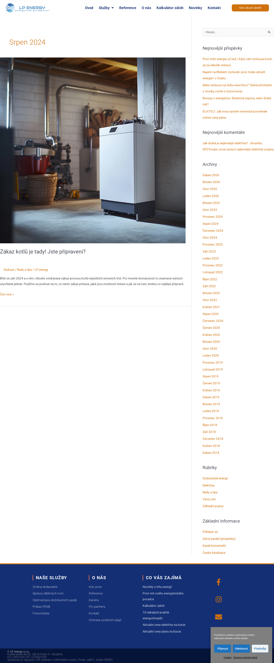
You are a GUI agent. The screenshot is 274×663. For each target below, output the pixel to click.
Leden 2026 (211, 196)
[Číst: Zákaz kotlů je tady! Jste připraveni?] (93, 150)
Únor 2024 (210, 237)
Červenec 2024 (213, 230)
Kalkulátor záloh (170, 8)
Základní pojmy (213, 506)
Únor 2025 (210, 210)
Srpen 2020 (211, 314)
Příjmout (222, 648)
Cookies (227, 657)
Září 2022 (209, 286)
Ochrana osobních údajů (245, 657)
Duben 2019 (211, 397)
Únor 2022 (210, 300)
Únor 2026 (210, 189)
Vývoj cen (209, 499)
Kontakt (214, 8)
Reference (127, 8)
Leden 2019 (211, 411)
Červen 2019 (211, 383)
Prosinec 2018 (213, 418)
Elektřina (209, 485)
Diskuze (9, 269)
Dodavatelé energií (215, 478)
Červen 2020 (211, 328)
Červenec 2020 (213, 321)
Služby (106, 7)
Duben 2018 (211, 453)
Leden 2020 (211, 355)
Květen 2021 (211, 307)
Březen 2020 (211, 341)
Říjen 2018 (210, 425)
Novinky (195, 8)
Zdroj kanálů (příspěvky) (219, 539)
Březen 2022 (211, 293)
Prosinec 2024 (213, 216)
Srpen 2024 (211, 224)
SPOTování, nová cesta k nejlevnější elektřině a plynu (238, 149)
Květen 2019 (211, 390)
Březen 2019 (211, 404)
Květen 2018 (211, 446)
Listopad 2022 (213, 272)
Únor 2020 (210, 348)
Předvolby (260, 648)
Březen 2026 (211, 182)
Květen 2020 (211, 335)
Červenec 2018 (213, 439)
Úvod (89, 8)
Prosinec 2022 (213, 265)
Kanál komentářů (214, 545)
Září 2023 (209, 251)
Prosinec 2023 (213, 244)
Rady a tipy (24, 269)
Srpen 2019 (211, 376)
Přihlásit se (210, 532)
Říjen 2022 (210, 279)
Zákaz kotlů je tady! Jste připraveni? (43, 251)
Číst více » (7, 294)
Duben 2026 (211, 175)
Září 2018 (209, 432)
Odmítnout (241, 648)
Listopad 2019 (213, 369)
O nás (146, 8)
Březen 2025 (211, 203)
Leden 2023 (211, 258)
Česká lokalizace (214, 552)
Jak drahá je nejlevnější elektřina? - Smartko (232, 143)
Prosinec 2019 (213, 362)
